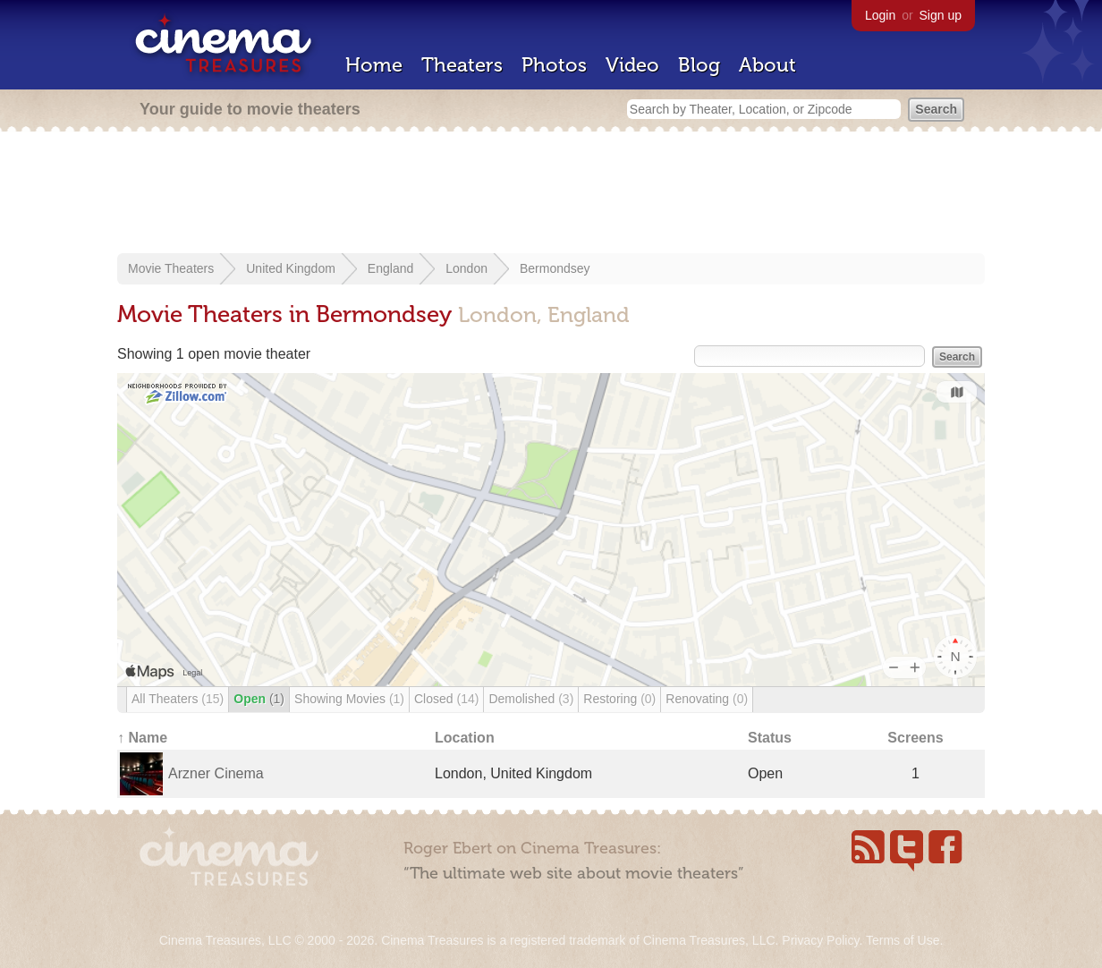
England (390, 268)
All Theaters (177, 699)
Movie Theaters (171, 268)
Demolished (530, 699)
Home (374, 65)
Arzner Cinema (216, 773)
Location (465, 737)
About (767, 65)
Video (632, 65)
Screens (915, 737)
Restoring (619, 699)
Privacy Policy (820, 940)
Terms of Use (902, 940)
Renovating (706, 699)
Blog (699, 65)
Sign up (941, 15)
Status (770, 737)
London (466, 268)
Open (258, 699)
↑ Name (142, 737)
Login (880, 15)
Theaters (462, 65)
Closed (446, 699)
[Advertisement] (551, 194)
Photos (554, 65)
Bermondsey (555, 268)
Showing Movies (349, 699)
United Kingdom (290, 268)
